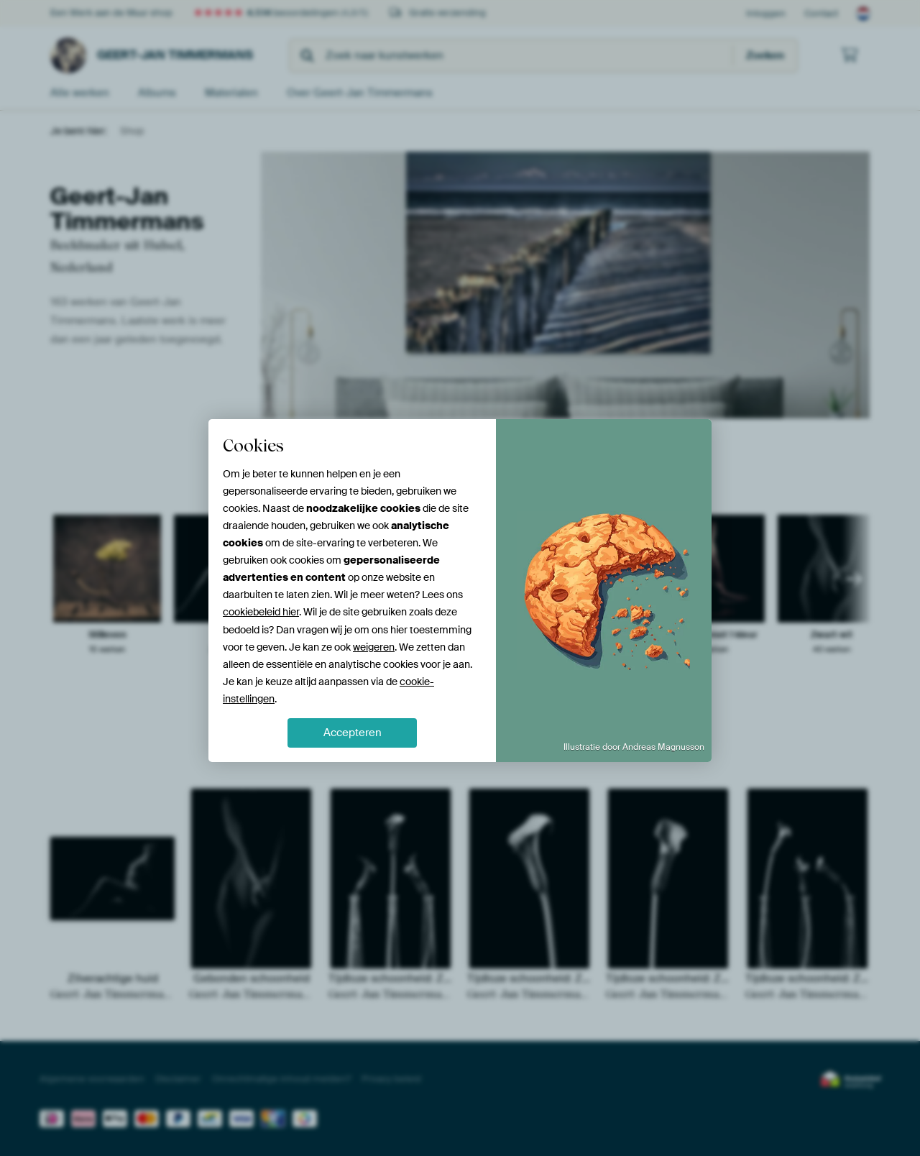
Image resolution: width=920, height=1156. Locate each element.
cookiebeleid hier (261, 611)
